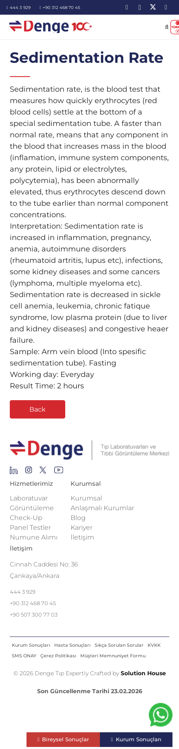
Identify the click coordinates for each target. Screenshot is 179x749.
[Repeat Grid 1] (89, 450)
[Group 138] (28, 472)
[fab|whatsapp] (160, 716)
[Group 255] (43, 472)
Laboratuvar (29, 498)
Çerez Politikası (58, 656)
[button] (167, 27)
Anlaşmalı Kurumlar (102, 508)
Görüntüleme (32, 508)
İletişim (82, 537)
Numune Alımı (33, 537)
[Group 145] (14, 472)
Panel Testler (30, 527)
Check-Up (26, 518)
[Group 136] (58, 472)
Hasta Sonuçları (72, 645)
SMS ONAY (24, 656)
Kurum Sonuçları (31, 645)
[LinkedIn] (126, 7)
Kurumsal (86, 498)
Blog (78, 518)
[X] (152, 7)
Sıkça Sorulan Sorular (119, 645)
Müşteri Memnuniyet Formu (113, 656)
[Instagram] (139, 7)
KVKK (154, 645)
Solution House (143, 673)
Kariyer (82, 527)
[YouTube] (165, 7)
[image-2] (51, 27)
